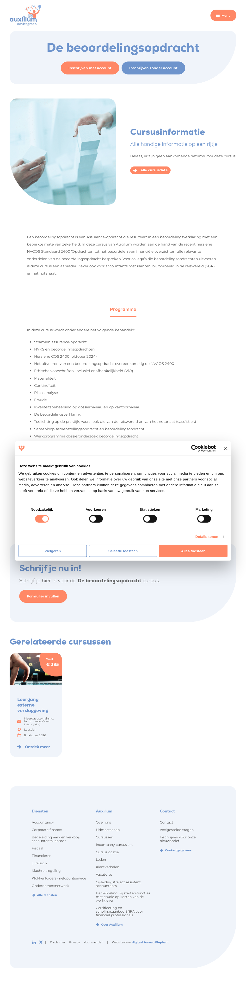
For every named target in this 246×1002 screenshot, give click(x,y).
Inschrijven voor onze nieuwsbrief (178, 839)
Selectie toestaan (123, 551)
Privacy (74, 942)
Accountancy (43, 822)
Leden (101, 859)
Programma (123, 309)
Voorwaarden (93, 942)
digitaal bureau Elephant (150, 942)
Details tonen (206, 536)
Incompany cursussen (114, 844)
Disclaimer (57, 942)
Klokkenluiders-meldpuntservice (59, 878)
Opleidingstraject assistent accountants (118, 884)
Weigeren (53, 551)
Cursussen (104, 837)
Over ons (103, 822)
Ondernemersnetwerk (50, 886)
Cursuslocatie (107, 852)
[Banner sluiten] (226, 448)
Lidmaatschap (108, 830)
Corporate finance (47, 830)
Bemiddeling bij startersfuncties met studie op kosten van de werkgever (123, 897)
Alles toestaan (193, 551)
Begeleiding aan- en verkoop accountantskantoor (56, 839)
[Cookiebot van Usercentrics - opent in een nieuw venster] (195, 448)
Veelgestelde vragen (177, 830)
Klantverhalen (107, 867)
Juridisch (39, 863)
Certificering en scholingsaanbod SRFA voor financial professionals (119, 911)
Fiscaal (37, 848)
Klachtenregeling (46, 870)
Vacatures (104, 874)
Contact (166, 822)
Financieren (41, 856)
